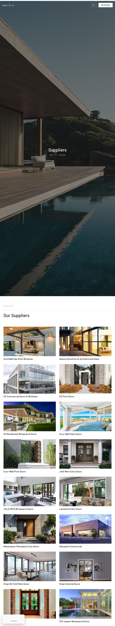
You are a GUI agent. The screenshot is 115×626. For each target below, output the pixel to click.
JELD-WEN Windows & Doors (18, 508)
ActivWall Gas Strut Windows (18, 358)
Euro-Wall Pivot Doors (15, 471)
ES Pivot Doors (66, 396)
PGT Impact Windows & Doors (74, 621)
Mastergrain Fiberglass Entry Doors (21, 546)
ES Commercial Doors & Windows (21, 396)
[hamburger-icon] (93, 5)
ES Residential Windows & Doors (20, 434)
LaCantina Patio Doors (70, 508)
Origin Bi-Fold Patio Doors (16, 583)
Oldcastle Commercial (70, 546)
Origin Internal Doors (69, 583)
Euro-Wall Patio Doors (70, 434)
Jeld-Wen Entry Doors (70, 471)
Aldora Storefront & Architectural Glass (79, 358)
